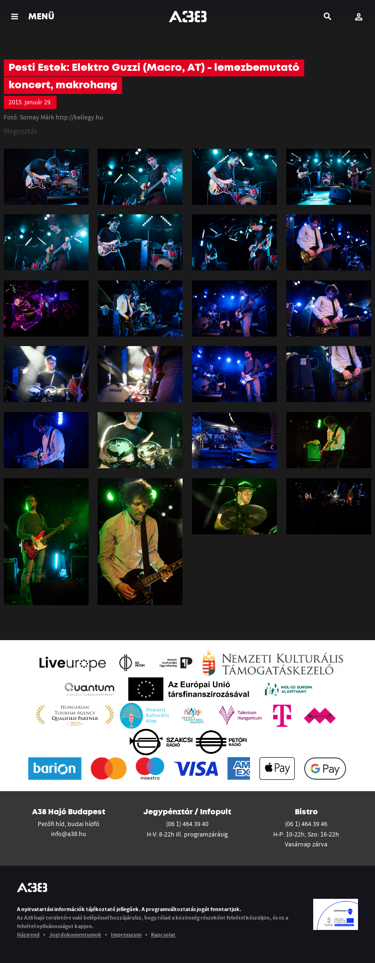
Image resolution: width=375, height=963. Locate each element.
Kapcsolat (163, 934)
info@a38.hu (68, 833)
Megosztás (20, 130)
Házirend (28, 934)
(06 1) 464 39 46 (306, 823)
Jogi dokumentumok (75, 934)
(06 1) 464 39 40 (187, 823)
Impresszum (126, 934)
